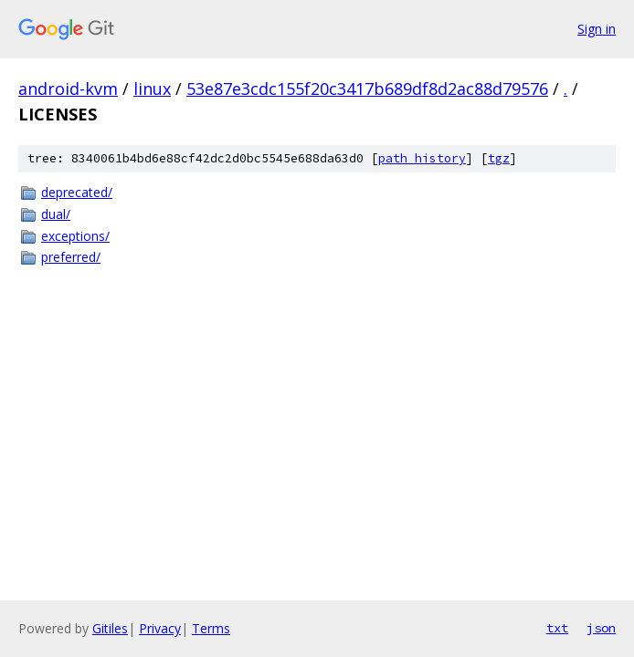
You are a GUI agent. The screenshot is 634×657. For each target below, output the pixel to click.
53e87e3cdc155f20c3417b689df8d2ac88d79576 (367, 88)
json (601, 628)
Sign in (596, 28)
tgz (499, 158)
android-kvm (68, 88)
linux (152, 88)
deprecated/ (76, 192)
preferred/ (70, 257)
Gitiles (110, 628)
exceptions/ (75, 236)
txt (557, 628)
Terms (211, 628)
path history (422, 158)
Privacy (160, 628)
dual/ (55, 214)
